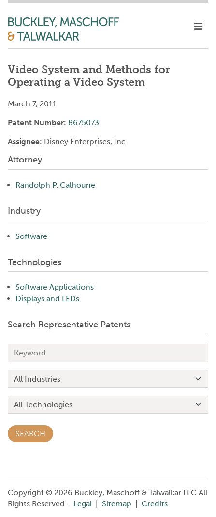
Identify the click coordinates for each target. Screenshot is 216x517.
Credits (155, 503)
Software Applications (54, 287)
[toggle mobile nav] (198, 26)
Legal (82, 503)
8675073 (83, 122)
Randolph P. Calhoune (55, 185)
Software (31, 236)
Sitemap (116, 503)
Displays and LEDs (47, 298)
